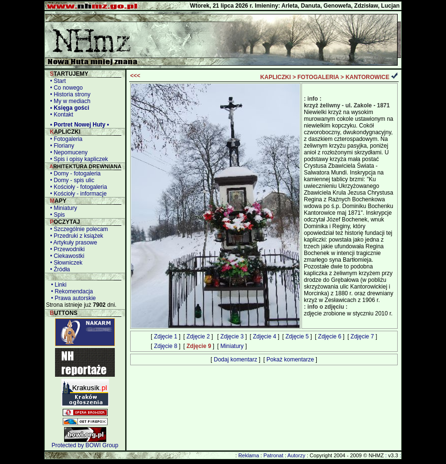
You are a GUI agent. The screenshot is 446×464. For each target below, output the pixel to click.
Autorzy (296, 455)
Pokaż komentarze (290, 359)
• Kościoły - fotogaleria (77, 187)
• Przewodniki (66, 249)
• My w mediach (68, 101)
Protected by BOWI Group (85, 445)
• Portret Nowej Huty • (78, 124)
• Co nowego (65, 87)
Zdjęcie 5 (297, 336)
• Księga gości (68, 107)
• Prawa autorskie (72, 298)
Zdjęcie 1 (166, 336)
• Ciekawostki (65, 256)
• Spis (56, 214)
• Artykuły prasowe (72, 242)
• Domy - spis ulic (70, 180)
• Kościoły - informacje (77, 193)
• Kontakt (60, 114)
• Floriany (60, 145)
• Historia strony (68, 94)
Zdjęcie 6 (330, 336)
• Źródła (58, 269)
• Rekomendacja (70, 291)
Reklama (248, 455)
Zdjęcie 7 (362, 336)
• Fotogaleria (64, 139)
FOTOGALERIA (318, 77)
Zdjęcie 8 (166, 346)
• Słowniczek (64, 262)
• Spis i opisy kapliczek (77, 159)
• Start (56, 81)
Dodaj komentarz (235, 359)
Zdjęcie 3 (232, 336)
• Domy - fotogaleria (73, 173)
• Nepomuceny (67, 152)
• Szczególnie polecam (77, 229)
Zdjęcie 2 (198, 336)
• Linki (57, 284)
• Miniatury (62, 208)
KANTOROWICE (368, 77)
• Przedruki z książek (75, 235)
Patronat (273, 455)
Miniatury (232, 346)
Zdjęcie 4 (264, 336)
